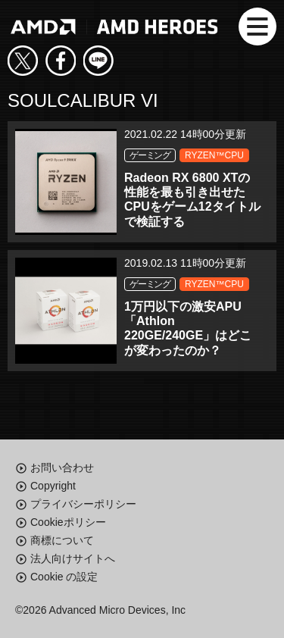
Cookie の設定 (64, 576)
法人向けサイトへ (72, 558)
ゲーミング (150, 155)
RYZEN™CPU (214, 155)
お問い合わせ (62, 467)
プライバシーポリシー (83, 504)
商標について (62, 540)
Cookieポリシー (68, 522)
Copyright (53, 485)
